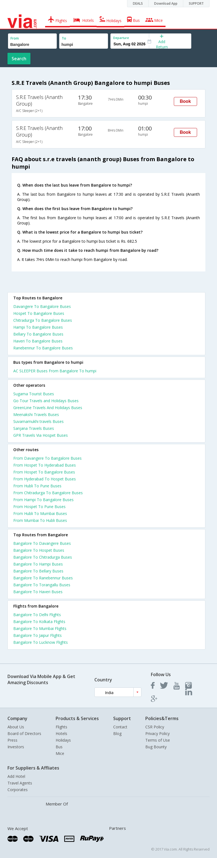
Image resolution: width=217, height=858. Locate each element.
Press (12, 740)
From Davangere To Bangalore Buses (47, 458)
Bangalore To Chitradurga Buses (42, 557)
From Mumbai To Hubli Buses (40, 520)
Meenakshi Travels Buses (36, 414)
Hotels (61, 733)
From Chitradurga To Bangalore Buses (48, 492)
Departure (121, 38)
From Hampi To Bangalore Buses (43, 499)
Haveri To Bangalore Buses (38, 341)
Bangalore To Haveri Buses (38, 591)
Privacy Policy (157, 733)
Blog (117, 733)
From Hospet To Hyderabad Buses (44, 465)
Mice (60, 753)
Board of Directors (24, 733)
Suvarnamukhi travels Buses (38, 421)
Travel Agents (19, 783)
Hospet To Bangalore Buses (38, 313)
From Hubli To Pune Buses (37, 485)
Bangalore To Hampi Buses (38, 564)
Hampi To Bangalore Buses (38, 327)
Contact (120, 726)
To (64, 38)
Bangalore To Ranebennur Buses (43, 577)
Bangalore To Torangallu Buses (41, 584)
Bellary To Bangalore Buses (38, 334)
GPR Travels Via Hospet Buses (40, 435)
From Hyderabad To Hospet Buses (44, 479)
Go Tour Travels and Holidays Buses (46, 400)
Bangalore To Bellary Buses (38, 571)
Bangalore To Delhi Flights (37, 614)
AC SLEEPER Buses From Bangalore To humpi (54, 370)
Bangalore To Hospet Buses (38, 550)
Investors (15, 746)
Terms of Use (157, 740)
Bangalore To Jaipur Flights (37, 635)
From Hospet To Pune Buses (39, 506)
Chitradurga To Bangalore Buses (42, 320)
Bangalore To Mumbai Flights (39, 628)
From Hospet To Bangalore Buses (44, 472)
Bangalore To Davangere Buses (42, 543)
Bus (59, 746)
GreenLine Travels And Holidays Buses (47, 407)
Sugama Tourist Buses (33, 393)
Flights (61, 726)
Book (185, 101)
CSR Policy (154, 726)
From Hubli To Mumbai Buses (40, 513)
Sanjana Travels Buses (33, 428)
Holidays (63, 740)
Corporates (17, 789)
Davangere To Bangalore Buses (42, 306)
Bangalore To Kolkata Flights (39, 621)
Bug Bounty (156, 746)
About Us (15, 726)
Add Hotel (16, 776)
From (15, 38)
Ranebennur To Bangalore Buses (43, 347)
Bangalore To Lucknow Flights (40, 642)
